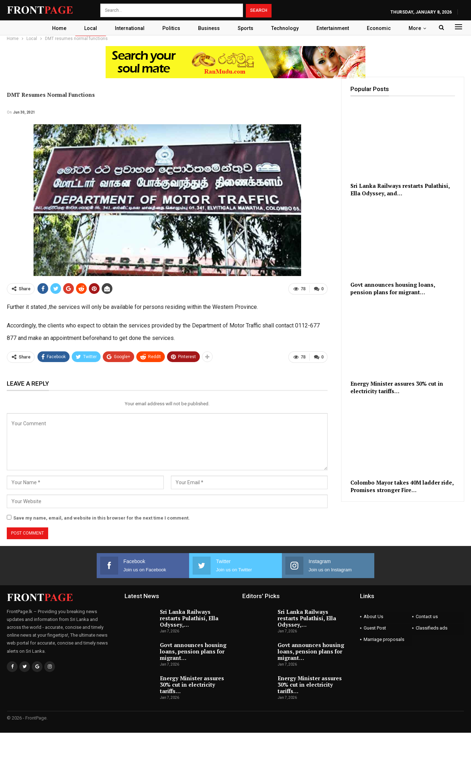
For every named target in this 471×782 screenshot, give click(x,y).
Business (210, 28)
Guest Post (375, 628)
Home (56, 28)
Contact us (427, 616)
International (128, 28)
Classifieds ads (431, 628)
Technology (288, 28)
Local (88, 28)
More (418, 28)
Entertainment (336, 28)
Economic (383, 28)
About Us (373, 616)
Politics (171, 28)
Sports (247, 28)
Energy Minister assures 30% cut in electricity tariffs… (192, 685)
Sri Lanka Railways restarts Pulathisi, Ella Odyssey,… (189, 618)
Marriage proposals (384, 639)
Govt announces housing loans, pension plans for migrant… (193, 651)
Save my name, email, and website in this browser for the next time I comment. (101, 518)
